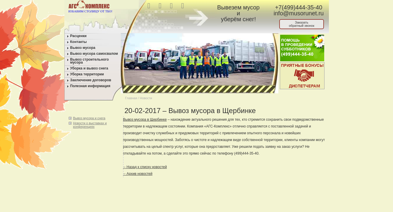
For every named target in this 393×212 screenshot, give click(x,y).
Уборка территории (87, 74)
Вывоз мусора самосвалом (94, 53)
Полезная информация (90, 86)
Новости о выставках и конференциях (90, 124)
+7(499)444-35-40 (298, 7)
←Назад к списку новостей (145, 167)
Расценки (78, 35)
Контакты (78, 41)
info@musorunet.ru (299, 13)
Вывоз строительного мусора (89, 61)
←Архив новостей (138, 174)
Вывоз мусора (83, 47)
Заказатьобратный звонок (302, 24)
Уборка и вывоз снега (89, 68)
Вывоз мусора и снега (89, 118)
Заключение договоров (90, 80)
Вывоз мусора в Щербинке (145, 119)
